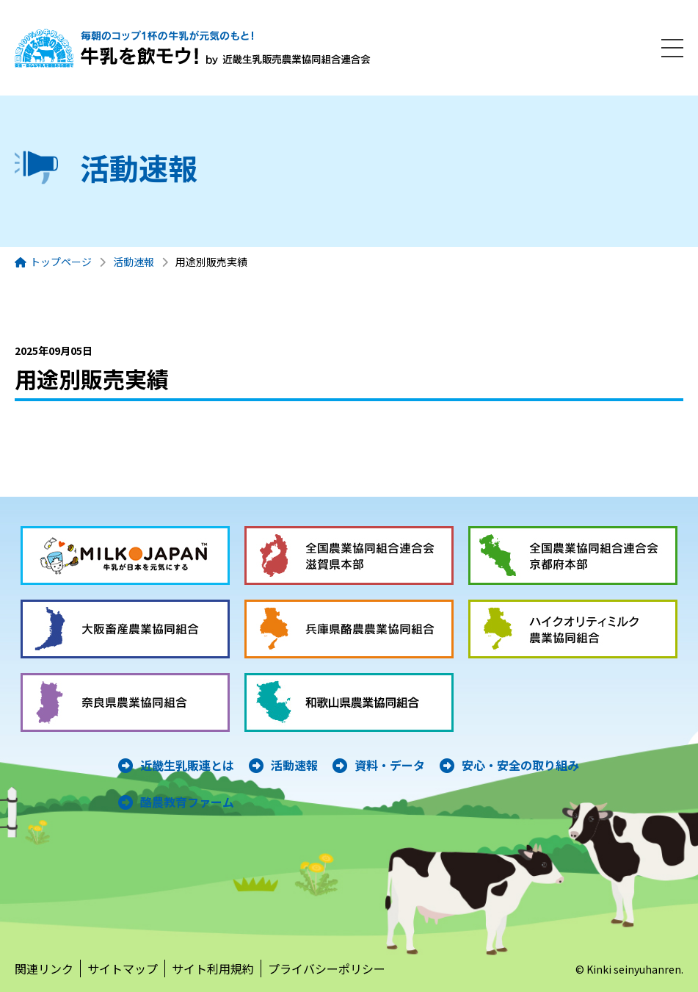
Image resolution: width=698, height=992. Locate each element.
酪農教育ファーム (187, 802)
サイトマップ (122, 968)
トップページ (61, 261)
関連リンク (44, 968)
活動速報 (133, 261)
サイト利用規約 (213, 968)
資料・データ (390, 765)
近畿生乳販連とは (187, 765)
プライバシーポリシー (326, 968)
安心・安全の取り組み (520, 765)
